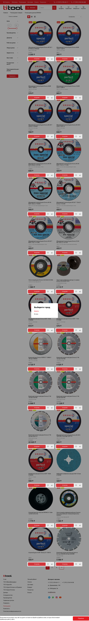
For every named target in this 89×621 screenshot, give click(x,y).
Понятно (81, 618)
